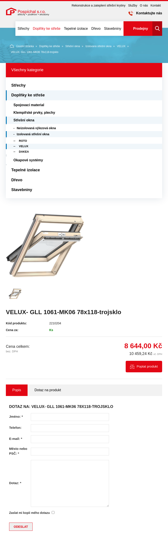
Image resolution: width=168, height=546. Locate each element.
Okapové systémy (28, 160)
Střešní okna (72, 46)
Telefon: (15, 427)
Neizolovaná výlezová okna (36, 128)
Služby (132, 5)
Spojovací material (28, 105)
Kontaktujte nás (149, 13)
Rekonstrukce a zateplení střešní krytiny (98, 5)
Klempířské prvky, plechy (34, 112)
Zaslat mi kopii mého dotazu (29, 513)
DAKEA (24, 151)
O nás (144, 5)
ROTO (23, 140)
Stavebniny (112, 28)
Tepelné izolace (76, 28)
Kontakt (156, 5)
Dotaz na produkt (48, 390)
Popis (16, 390)
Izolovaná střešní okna (98, 46)
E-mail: (15, 438)
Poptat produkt (147, 366)
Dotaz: (15, 483)
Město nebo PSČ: (18, 451)
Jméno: (16, 416)
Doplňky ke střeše (46, 28)
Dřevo (96, 28)
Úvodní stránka (22, 46)
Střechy (23, 28)
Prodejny (140, 28)
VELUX (121, 46)
